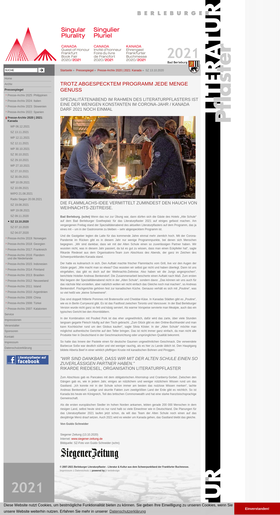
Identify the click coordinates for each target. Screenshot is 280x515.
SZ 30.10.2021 (19, 154)
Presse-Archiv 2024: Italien (24, 101)
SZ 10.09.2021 (19, 188)
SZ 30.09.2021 (19, 177)
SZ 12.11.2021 (19, 143)
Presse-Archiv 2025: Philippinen (27, 95)
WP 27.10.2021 (20, 165)
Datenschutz (82, 470)
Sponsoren (11, 331)
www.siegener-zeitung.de (87, 438)
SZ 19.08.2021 (19, 204)
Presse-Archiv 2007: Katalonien (27, 308)
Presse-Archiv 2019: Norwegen (27, 238)
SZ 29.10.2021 (19, 160)
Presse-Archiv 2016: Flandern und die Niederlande (26, 257)
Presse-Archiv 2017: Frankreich (27, 249)
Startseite (66, 70)
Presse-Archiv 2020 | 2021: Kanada (119, 70)
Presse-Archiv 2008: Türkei (24, 303)
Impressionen (13, 320)
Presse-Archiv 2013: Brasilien (26, 275)
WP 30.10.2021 (20, 149)
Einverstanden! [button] (257, 509)
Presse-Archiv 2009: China (24, 297)
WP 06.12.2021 (20, 126)
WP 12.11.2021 (20, 137)
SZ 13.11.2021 (19, 132)
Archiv (8, 84)
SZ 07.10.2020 (19, 227)
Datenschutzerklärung (18, 348)
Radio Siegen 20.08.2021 (26, 199)
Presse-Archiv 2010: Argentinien (28, 292)
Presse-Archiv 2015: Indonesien (27, 264)
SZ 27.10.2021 (19, 171)
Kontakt (9, 336)
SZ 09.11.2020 (19, 216)
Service (9, 314)
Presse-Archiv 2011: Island (24, 286)
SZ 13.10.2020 (19, 221)
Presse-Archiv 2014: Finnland (26, 269)
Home (8, 78)
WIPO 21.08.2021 (21, 193)
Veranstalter (12, 325)
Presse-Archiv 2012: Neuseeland (28, 280)
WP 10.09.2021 (20, 182)
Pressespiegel (84, 70)
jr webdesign (112, 470)
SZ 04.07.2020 (19, 232)
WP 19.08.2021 (20, 210)
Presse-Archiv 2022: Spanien (26, 112)
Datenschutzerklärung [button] (128, 511)
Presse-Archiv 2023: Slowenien (27, 106)
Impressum (11, 342)
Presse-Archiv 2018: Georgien (26, 244)
